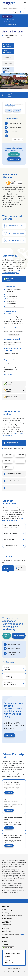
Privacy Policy (21, 969)
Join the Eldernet (10, 105)
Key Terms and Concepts (10, 911)
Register (15, 12)
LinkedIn (5, 941)
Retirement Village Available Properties (13, 915)
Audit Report (8, 374)
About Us (9, 12)
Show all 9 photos (21, 76)
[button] (7, 455)
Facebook (5, 940)
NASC (5, 909)
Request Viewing (14, 159)
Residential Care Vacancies (10, 914)
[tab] (14, 279)
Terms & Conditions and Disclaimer (11, 969)
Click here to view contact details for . (13, 934)
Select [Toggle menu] (10, 95)
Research (6, 912)
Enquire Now (14, 154)
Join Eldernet (9, 735)
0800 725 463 (9, 958)
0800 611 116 (9, 962)
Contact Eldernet (7, 918)
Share (16, 110)
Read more (9, 792)
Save (8, 110)
